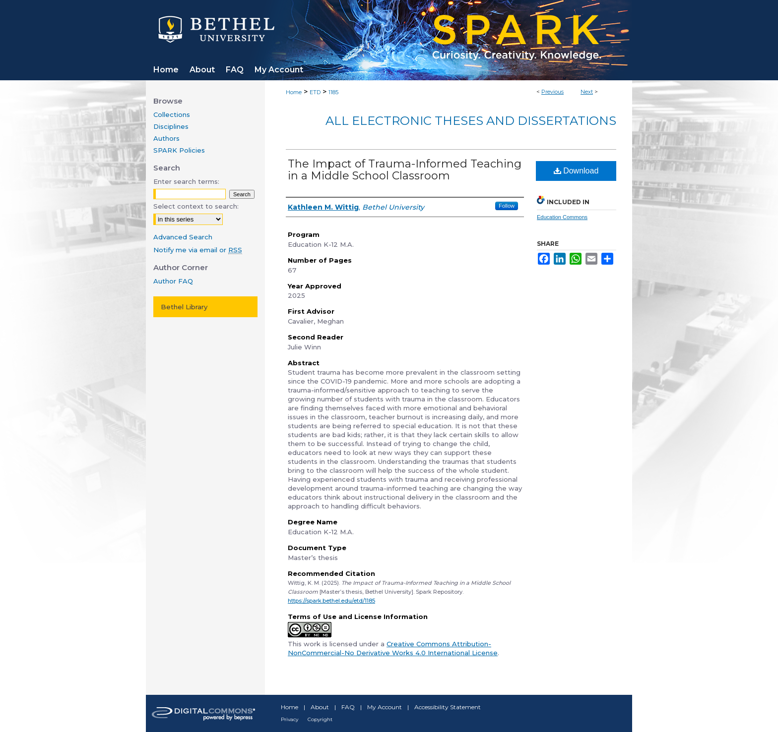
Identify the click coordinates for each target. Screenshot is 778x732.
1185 (333, 92)
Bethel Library (184, 307)
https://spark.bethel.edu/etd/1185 (331, 600)
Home (294, 92)
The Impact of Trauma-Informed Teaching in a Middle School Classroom (404, 169)
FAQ (348, 707)
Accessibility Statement (447, 707)
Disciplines (171, 126)
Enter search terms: (186, 181)
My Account (384, 707)
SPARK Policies (179, 150)
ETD (315, 92)
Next (587, 91)
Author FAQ (173, 281)
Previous (552, 91)
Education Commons (562, 217)
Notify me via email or (197, 250)
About (320, 707)
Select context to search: (196, 206)
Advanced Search (182, 237)
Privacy (289, 719)
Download (576, 171)
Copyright (320, 719)
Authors (166, 138)
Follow (507, 206)
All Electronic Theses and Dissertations (470, 120)
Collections (171, 114)
